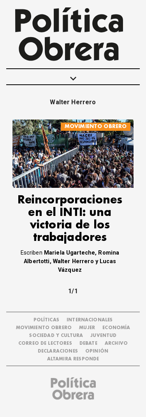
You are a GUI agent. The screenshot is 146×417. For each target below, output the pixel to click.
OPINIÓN (96, 351)
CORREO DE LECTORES (45, 343)
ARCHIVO (116, 343)
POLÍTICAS (46, 320)
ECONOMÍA (116, 328)
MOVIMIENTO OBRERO (96, 126)
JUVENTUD (103, 335)
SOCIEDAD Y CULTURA (56, 335)
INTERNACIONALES (90, 320)
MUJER (87, 328)
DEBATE (88, 343)
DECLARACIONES (58, 351)
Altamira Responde (73, 359)
